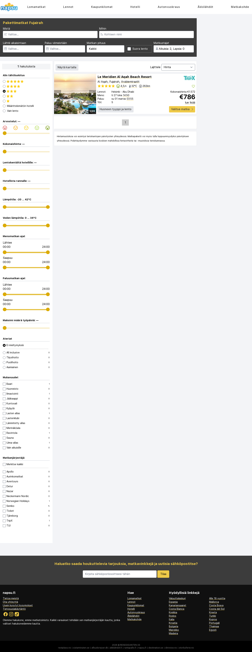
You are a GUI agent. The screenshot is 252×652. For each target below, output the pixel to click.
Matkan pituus (96, 43)
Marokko (174, 630)
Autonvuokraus (169, 7)
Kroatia (173, 623)
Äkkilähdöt (205, 7)
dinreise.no (171, 648)
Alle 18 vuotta (217, 598)
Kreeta (213, 612)
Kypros (213, 619)
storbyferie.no (186, 648)
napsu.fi (142, 648)
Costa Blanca (176, 609)
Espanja (173, 602)
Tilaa (163, 574)
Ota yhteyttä (10, 602)
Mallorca (214, 602)
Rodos (172, 616)
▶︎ (93, 93)
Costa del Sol (217, 609)
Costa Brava (216, 605)
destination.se (155, 648)
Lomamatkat (36, 7)
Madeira (173, 633)
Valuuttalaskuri (177, 598)
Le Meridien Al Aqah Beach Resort (124, 77)
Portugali (214, 623)
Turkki (212, 616)
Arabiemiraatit (130, 81)
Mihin (102, 28)
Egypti (212, 630)
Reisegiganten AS (130, 645)
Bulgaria (173, 626)
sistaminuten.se (81, 648)
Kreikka (173, 612)
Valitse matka (182, 109)
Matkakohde (240, 7)
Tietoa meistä (11, 598)
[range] (4, 133)
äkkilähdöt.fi (116, 648)
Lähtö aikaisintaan (14, 43)
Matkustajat (161, 43)
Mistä (6, 28)
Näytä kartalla (67, 67)
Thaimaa (214, 626)
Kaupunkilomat (102, 7)
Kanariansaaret (177, 605)
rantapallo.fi (130, 648)
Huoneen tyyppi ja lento (115, 109)
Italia (171, 619)
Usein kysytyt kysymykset (18, 605)
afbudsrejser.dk (100, 648)
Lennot (68, 7)
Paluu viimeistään (56, 43)
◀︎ (58, 93)
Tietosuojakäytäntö (14, 609)
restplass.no (64, 648)
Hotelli (135, 7)
